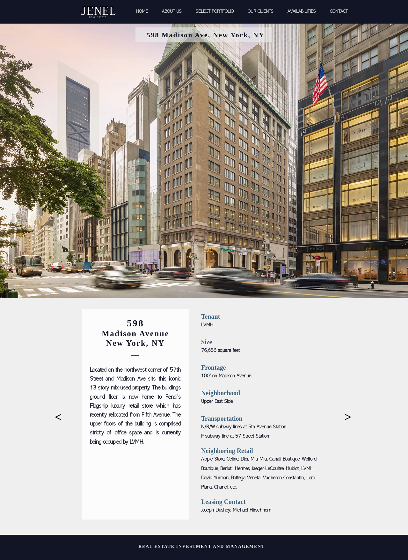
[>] (58, 417)
